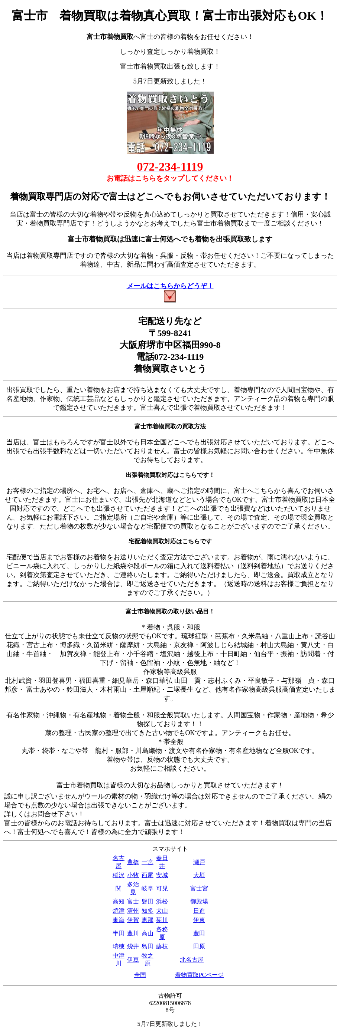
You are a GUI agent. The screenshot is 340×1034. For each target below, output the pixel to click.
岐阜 (147, 888)
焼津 (118, 911)
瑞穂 (118, 946)
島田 (147, 946)
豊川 (133, 933)
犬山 (162, 911)
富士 (133, 901)
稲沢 (118, 875)
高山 (147, 933)
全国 (140, 975)
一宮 (147, 862)
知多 (147, 911)
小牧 (133, 875)
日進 (199, 911)
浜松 (162, 901)
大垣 (199, 875)
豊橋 (133, 862)
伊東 (199, 920)
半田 (118, 933)
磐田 (147, 901)
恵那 (147, 920)
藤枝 (162, 946)
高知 (118, 901)
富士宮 (199, 888)
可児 (162, 888)
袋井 (133, 946)
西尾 (147, 875)
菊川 (162, 920)
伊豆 (133, 959)
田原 (199, 946)
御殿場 (199, 901)
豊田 (199, 933)
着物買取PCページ (199, 975)
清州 (133, 911)
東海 (118, 920)
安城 (162, 875)
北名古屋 (192, 959)
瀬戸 (199, 862)
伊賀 (133, 920)
